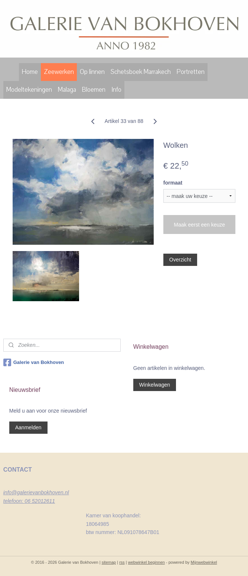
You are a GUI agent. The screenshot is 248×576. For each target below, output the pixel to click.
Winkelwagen (154, 385)
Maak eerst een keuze (199, 225)
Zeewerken (59, 72)
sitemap (109, 562)
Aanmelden (28, 427)
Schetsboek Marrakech (141, 72)
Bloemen (93, 89)
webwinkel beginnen (146, 562)
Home (30, 72)
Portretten (191, 72)
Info (116, 89)
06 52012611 (40, 501)
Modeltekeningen (29, 89)
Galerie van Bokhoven (33, 362)
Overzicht (180, 260)
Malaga (67, 89)
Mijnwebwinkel (204, 562)
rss (122, 562)
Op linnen (92, 72)
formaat (172, 183)
